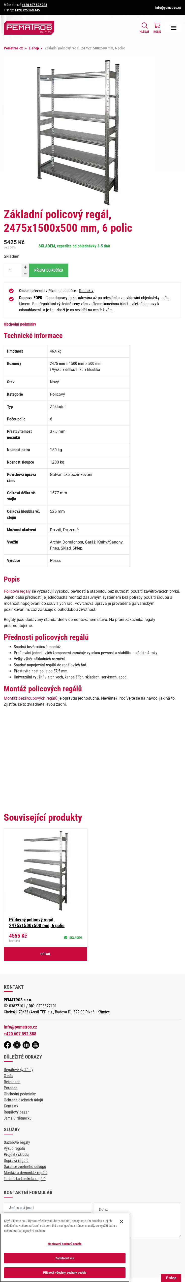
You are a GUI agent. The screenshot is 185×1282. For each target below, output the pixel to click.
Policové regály (17, 591)
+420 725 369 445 (27, 10)
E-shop (34, 48)
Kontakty (86, 290)
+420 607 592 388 (34, 5)
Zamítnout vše (64, 1258)
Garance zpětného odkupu (25, 1166)
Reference (12, 1081)
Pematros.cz (13, 48)
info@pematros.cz (168, 8)
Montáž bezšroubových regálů (30, 698)
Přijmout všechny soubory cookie (64, 1272)
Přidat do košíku (48, 270)
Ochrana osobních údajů (23, 1100)
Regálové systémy (18, 1069)
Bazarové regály (17, 1142)
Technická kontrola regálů (25, 1178)
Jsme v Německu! (18, 1118)
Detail (45, 954)
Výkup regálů (14, 1148)
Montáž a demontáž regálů (25, 1172)
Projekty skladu (16, 1154)
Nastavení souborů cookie (64, 1244)
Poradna (10, 1088)
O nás (8, 1075)
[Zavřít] (121, 1221)
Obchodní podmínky (20, 324)
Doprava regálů (16, 1160)
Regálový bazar (16, 1112)
